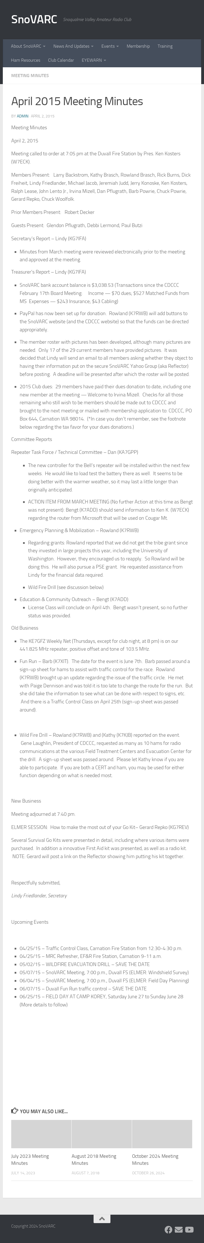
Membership (138, 46)
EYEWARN (92, 60)
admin (22, 116)
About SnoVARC (26, 46)
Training (165, 46)
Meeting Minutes (30, 75)
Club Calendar (61, 60)
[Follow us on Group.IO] (179, 1230)
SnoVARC (34, 19)
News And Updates (71, 46)
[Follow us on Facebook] (169, 1230)
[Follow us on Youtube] (189, 1230)
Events (108, 46)
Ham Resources (25, 60)
